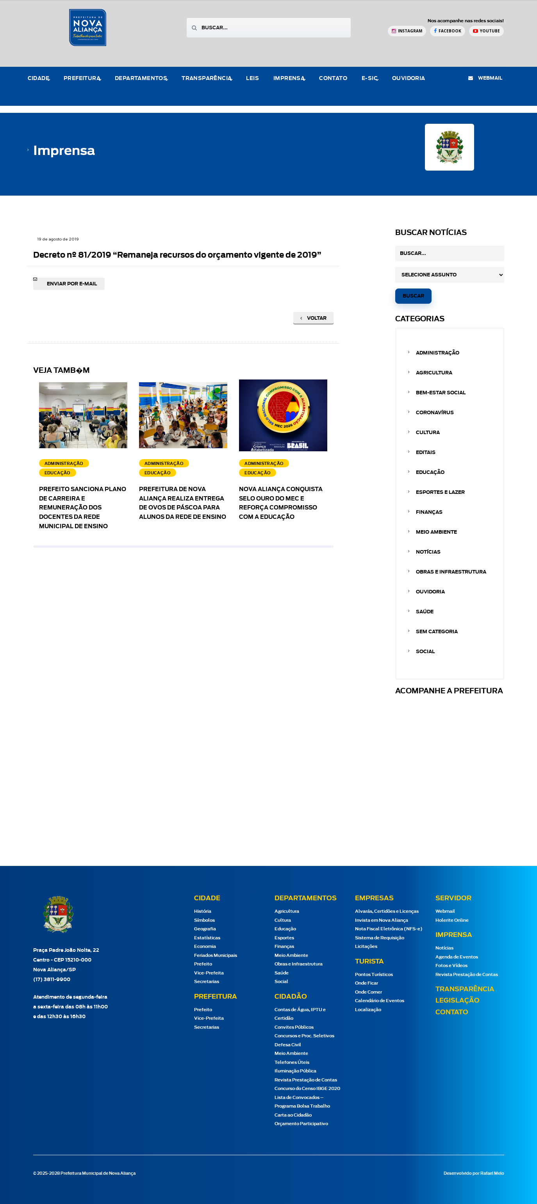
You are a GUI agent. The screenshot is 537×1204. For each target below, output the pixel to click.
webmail (485, 78)
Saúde (425, 611)
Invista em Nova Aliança (381, 920)
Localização (368, 1010)
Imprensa (289, 78)
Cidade (38, 78)
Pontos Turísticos (374, 974)
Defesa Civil (288, 1045)
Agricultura (434, 372)
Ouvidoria (408, 78)
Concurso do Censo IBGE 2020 (307, 1088)
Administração (437, 353)
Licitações (366, 946)
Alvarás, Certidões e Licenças (387, 911)
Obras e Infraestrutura (451, 572)
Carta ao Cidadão (293, 1115)
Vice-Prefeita (209, 973)
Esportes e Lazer (440, 492)
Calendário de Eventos (379, 1001)
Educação (430, 472)
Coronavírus (435, 412)
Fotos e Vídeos (451, 966)
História (202, 911)
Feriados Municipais (215, 955)
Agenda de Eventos (456, 957)
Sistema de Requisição (379, 938)
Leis (252, 78)
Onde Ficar (366, 983)
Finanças (429, 512)
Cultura (428, 432)
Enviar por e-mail (72, 283)
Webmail (445, 911)
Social (425, 651)
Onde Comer (368, 992)
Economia (205, 946)
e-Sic (370, 78)
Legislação (457, 1000)
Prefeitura (82, 78)
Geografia (205, 929)
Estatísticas (207, 938)
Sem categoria (437, 631)
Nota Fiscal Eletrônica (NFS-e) (389, 929)
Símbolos (204, 920)
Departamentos (141, 78)
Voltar (313, 318)
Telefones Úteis (292, 1062)
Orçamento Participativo (301, 1124)
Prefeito (203, 964)
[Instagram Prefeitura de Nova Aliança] (406, 31)
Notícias (428, 552)
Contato (333, 78)
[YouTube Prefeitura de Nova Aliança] (486, 31)
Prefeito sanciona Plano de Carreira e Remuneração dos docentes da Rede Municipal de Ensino (82, 508)
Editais (425, 452)
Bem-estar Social (441, 392)
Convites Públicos (294, 1027)
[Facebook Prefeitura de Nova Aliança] (448, 31)
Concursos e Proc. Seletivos (304, 1036)
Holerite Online (452, 920)
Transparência (207, 78)
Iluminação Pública (295, 1071)
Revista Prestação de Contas (306, 1080)
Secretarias (206, 982)
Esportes (284, 938)
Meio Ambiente (436, 532)
